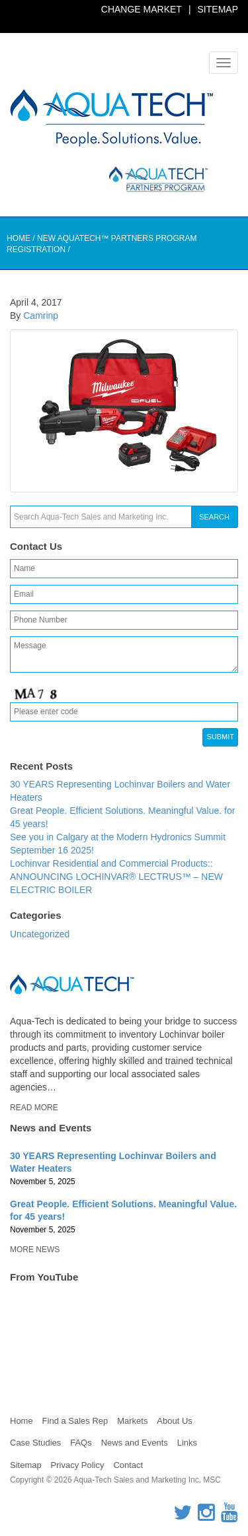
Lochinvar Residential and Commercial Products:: (111, 863)
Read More (34, 1107)
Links (187, 1443)
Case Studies (35, 1443)
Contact (128, 1465)
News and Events (134, 1443)
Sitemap (218, 9)
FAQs (81, 1443)
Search (214, 517)
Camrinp (40, 315)
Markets (132, 1421)
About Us (174, 1421)
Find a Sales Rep (75, 1421)
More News (35, 1249)
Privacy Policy (77, 1465)
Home (18, 238)
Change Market (141, 9)
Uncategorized (39, 934)
